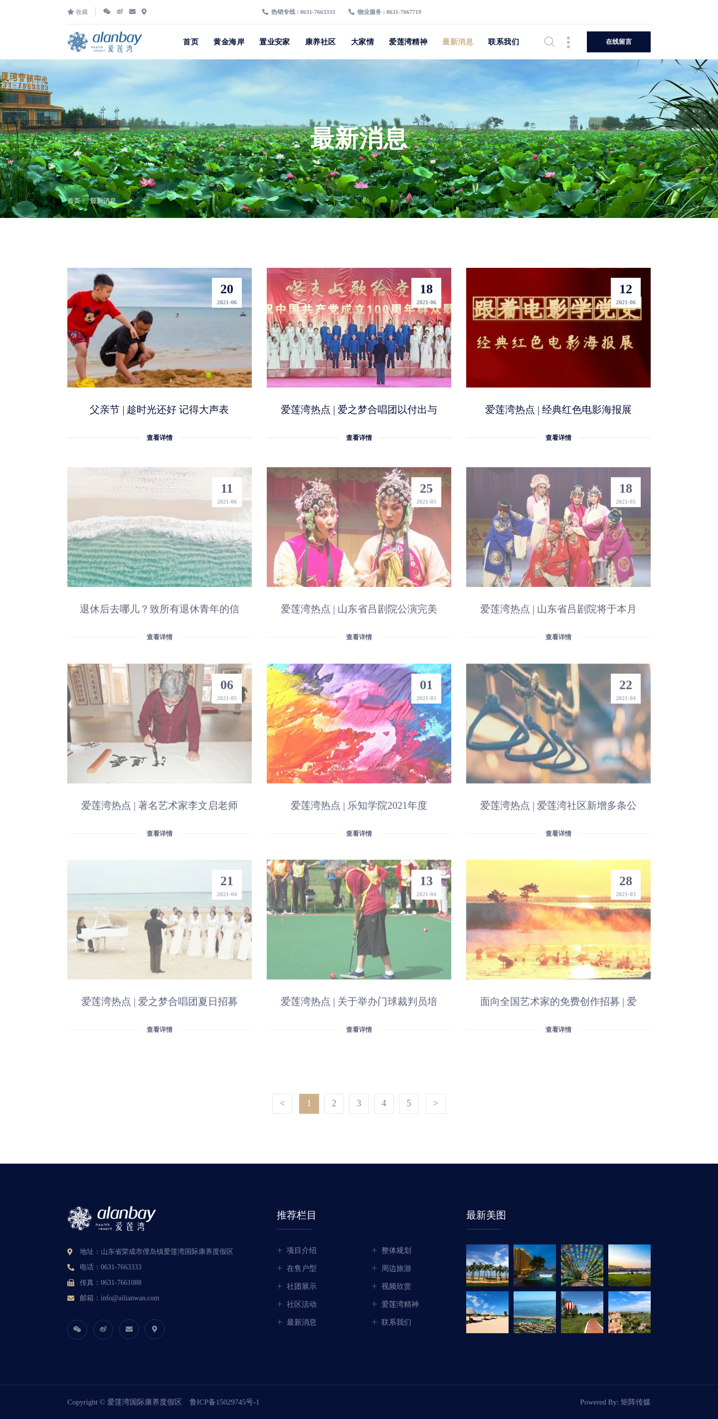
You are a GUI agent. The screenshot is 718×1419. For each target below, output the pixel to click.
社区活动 (302, 1304)
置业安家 (274, 41)
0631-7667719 (403, 11)
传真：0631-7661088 (111, 1282)
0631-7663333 (317, 11)
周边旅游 (396, 1268)
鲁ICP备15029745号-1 (224, 1402)
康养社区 (320, 41)
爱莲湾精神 (408, 41)
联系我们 (503, 41)
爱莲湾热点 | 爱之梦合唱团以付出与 (359, 410)
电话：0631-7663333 (111, 1267)
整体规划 (396, 1250)
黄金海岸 (228, 41)
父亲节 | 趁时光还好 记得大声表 (159, 410)
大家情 (362, 41)
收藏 (77, 12)
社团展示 (302, 1286)
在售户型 (302, 1268)
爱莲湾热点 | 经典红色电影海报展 (558, 410)
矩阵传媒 (636, 1402)
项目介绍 (302, 1250)
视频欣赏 (396, 1286)
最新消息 (457, 41)
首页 (190, 41)
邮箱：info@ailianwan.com (119, 1298)
